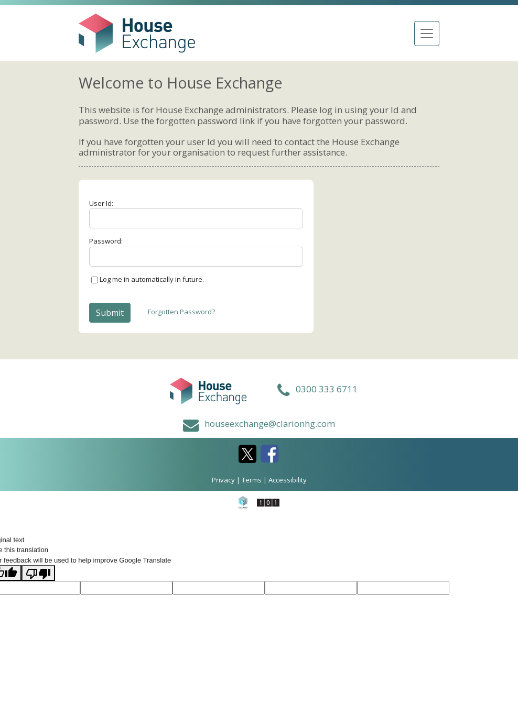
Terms (252, 480)
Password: (106, 241)
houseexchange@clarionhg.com (269, 423)
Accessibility (287, 480)
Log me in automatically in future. (152, 279)
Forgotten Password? (181, 311)
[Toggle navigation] (426, 33)
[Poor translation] (38, 573)
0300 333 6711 (327, 389)
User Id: (101, 203)
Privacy (223, 480)
